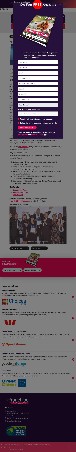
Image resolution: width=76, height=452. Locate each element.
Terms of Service (37, 134)
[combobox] (38, 113)
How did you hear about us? (29, 110)
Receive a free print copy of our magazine (36, 119)
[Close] (60, 4)
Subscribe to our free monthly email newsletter (38, 123)
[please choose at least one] (31, 113)
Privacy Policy (23, 134)
